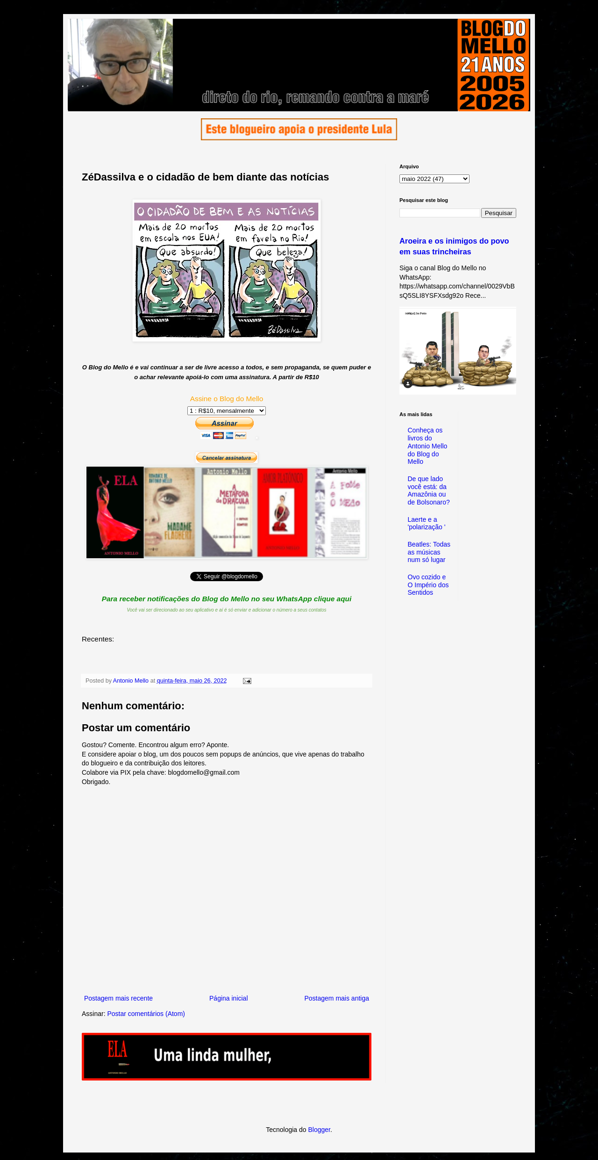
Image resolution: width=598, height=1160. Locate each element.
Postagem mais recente (118, 998)
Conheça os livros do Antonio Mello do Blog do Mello (428, 445)
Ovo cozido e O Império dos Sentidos (428, 585)
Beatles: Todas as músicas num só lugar (429, 552)
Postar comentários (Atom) (146, 1013)
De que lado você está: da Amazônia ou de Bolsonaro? (429, 490)
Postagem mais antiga (336, 998)
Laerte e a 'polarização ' (427, 523)
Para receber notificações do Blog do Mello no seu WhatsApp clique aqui (227, 599)
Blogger (319, 1129)
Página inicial (228, 998)
